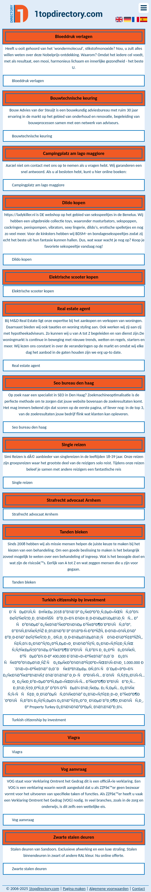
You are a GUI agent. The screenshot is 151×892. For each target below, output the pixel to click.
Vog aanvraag (23, 819)
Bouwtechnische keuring (32, 136)
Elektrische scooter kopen (33, 291)
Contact (138, 888)
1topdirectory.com (44, 888)
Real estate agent (26, 365)
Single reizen (22, 482)
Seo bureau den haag (29, 427)
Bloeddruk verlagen (28, 80)
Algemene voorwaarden (108, 888)
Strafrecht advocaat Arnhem (35, 514)
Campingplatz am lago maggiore (38, 185)
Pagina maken (74, 888)
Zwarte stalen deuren (29, 868)
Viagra (17, 751)
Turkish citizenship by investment (39, 719)
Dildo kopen (21, 259)
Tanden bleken (24, 582)
